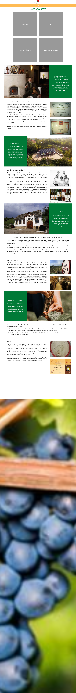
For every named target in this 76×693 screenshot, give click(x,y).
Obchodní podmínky (53, 647)
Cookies (55, 649)
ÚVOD (27, 5)
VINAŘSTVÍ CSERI (38, 76)
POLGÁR (38, 24)
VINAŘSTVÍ (38, 5)
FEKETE (38, 50)
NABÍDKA (32, 5)
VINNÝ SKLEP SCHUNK (38, 102)
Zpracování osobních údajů (52, 648)
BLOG (43, 5)
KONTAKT (48, 5)
